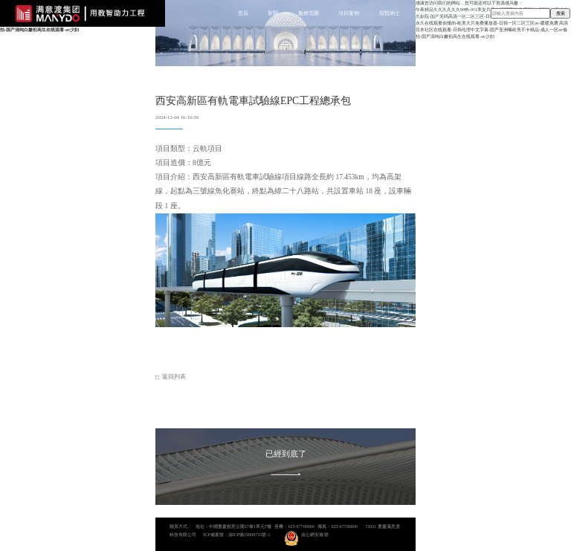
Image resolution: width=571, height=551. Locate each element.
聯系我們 (470, 13)
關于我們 (430, 13)
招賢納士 (389, 13)
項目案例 (348, 13)
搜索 (560, 13)
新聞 (273, 13)
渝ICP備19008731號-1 (249, 534)
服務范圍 (308, 13)
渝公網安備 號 (315, 534)
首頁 (243, 13)
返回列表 (174, 376)
